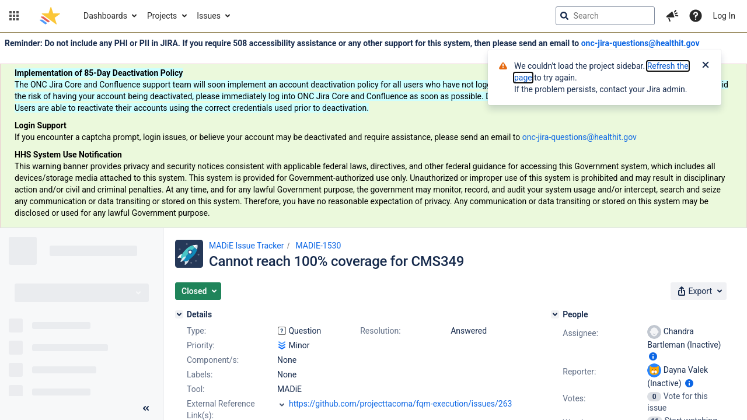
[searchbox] (605, 15)
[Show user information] (653, 356)
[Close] (705, 66)
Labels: (199, 374)
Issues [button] (209, 15)
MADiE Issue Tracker (246, 245)
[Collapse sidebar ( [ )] (146, 408)
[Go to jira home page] (50, 15)
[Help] (695, 15)
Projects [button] (162, 15)
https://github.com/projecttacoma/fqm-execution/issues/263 (400, 403)
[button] (14, 15)
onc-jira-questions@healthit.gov (640, 43)
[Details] (179, 314)
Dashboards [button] (105, 15)
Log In (724, 15)
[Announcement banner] (373, 130)
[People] (555, 314)
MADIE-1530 (318, 245)
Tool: (195, 389)
